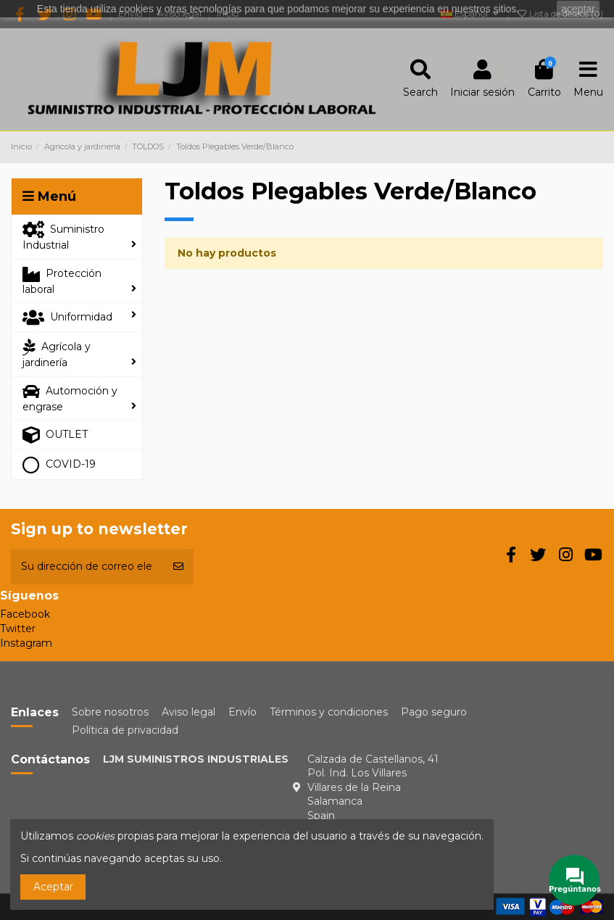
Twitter (18, 628)
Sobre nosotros (110, 711)
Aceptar (53, 886)
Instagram (26, 643)
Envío (242, 711)
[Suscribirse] (178, 566)
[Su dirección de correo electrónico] (87, 566)
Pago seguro (434, 711)
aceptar (578, 8)
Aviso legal (188, 711)
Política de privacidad (125, 730)
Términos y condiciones (329, 711)
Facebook (25, 614)
